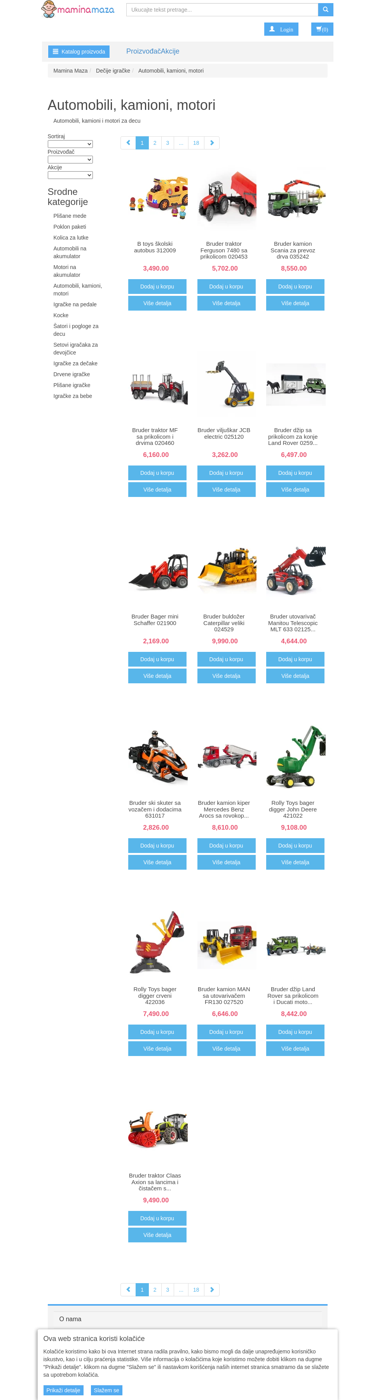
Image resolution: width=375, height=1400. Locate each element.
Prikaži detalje (63, 1390)
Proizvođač (143, 51)
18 (196, 143)
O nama (70, 1319)
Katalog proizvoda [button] (79, 52)
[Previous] (128, 142)
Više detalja (157, 303)
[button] (281, 29)
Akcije (170, 51)
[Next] (212, 142)
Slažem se (106, 1390)
